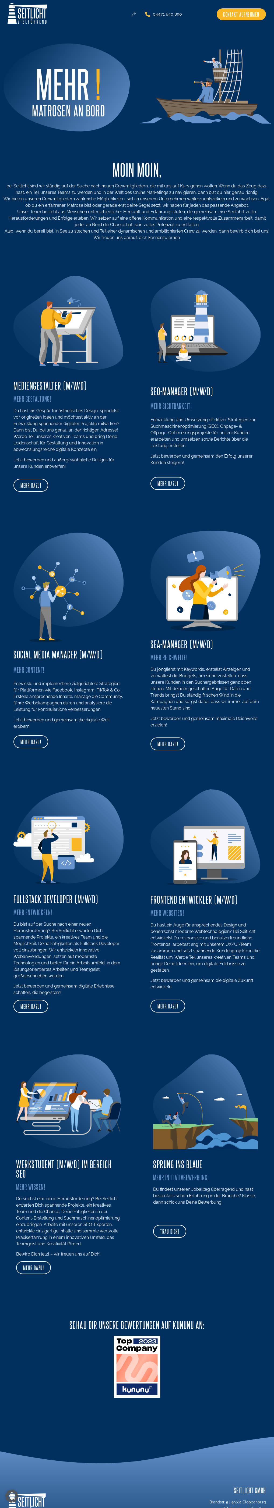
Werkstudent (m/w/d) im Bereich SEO (64, 1168)
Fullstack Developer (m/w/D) (55, 898)
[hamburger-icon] (134, 14)
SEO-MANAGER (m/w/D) (181, 391)
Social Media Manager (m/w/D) (58, 654)
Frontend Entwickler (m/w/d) (194, 899)
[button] (12, 1496)
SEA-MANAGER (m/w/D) (181, 644)
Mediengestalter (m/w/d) (50, 385)
